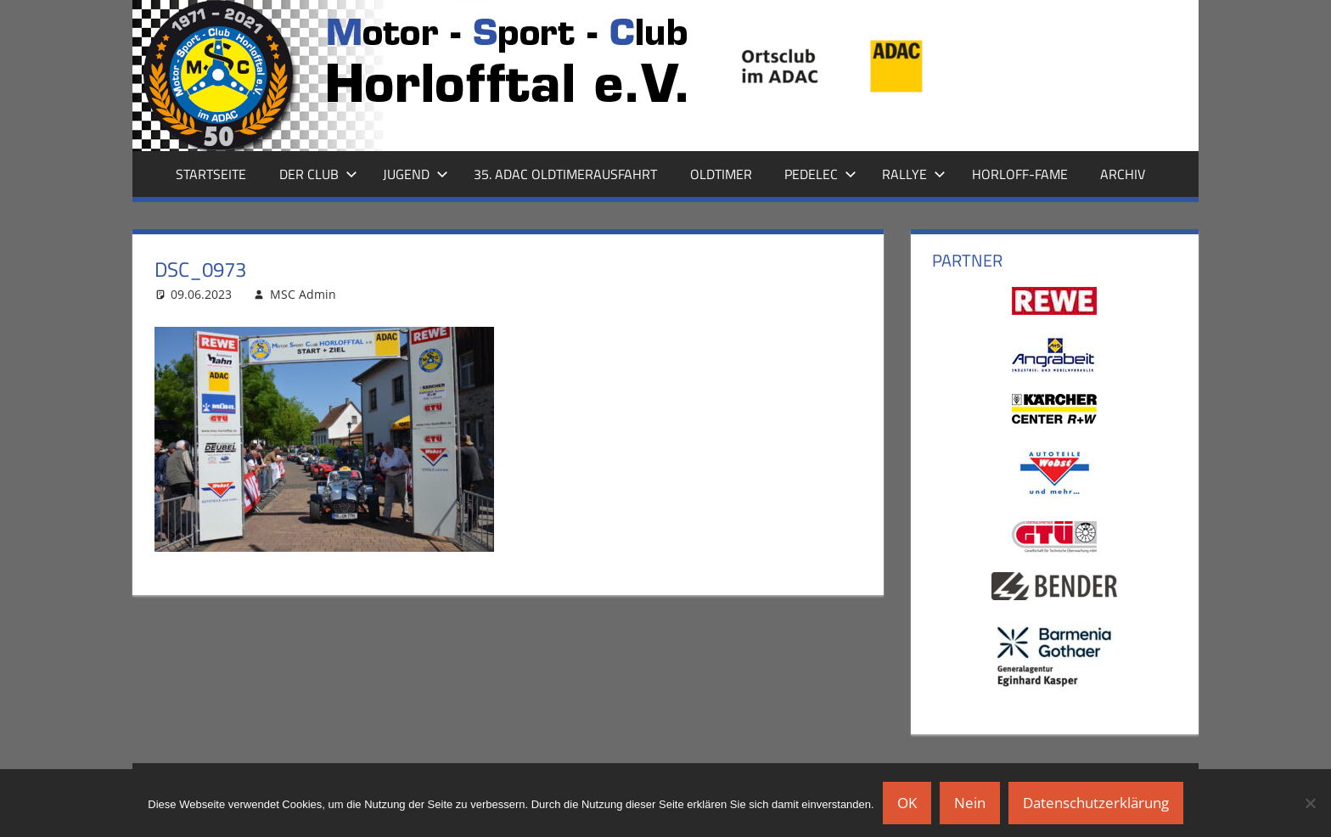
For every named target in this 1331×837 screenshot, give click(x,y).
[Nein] (1309, 803)
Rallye (914, 174)
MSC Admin (303, 294)
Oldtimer (721, 174)
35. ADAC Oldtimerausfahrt (565, 174)
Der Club (318, 174)
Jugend (415, 174)
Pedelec (820, 174)
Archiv (1122, 174)
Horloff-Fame (1020, 174)
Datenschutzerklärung (1096, 802)
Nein (970, 802)
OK (907, 802)
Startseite (211, 174)
